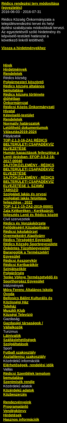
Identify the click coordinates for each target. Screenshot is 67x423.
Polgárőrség (13, 273)
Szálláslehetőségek (19, 340)
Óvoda (8, 294)
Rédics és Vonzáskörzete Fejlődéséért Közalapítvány (26, 225)
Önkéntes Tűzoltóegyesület (26, 248)
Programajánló (15, 406)
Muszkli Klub (14, 310)
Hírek (7, 65)
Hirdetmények (15, 69)
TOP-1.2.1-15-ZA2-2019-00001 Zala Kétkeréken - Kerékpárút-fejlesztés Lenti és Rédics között (30, 210)
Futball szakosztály (19, 352)
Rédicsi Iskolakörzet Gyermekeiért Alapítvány (24, 234)
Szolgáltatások (15, 344)
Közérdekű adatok (18, 390)
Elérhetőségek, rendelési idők (28, 365)
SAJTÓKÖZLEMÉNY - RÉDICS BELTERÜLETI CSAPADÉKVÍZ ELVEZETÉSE (28, 169)
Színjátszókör (14, 269)
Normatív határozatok (21, 123)
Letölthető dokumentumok (25, 128)
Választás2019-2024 (20, 132)
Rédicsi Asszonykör (20, 260)
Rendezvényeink (17, 402)
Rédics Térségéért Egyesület (27, 240)
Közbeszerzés (15, 394)
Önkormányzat (15, 103)
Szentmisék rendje (19, 382)
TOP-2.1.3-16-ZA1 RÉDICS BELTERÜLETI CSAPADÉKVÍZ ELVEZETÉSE (28, 144)
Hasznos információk (21, 419)
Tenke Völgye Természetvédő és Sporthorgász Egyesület (30, 279)
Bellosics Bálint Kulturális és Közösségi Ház (27, 300)
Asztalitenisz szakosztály (24, 357)
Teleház (9, 306)
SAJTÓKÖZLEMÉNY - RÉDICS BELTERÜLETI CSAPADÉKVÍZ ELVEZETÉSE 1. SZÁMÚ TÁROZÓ (28, 183)
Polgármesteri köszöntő (23, 82)
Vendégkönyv (14, 411)
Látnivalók (12, 336)
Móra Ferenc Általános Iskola (28, 290)
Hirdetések (12, 415)
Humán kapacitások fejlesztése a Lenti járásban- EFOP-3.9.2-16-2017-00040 (31, 157)
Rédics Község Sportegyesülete (30, 244)
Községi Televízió (18, 315)
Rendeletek (12, 73)
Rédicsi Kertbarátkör (20, 265)
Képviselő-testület (18, 115)
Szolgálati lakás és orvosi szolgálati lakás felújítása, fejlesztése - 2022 (25, 198)
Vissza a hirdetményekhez (23, 48)
